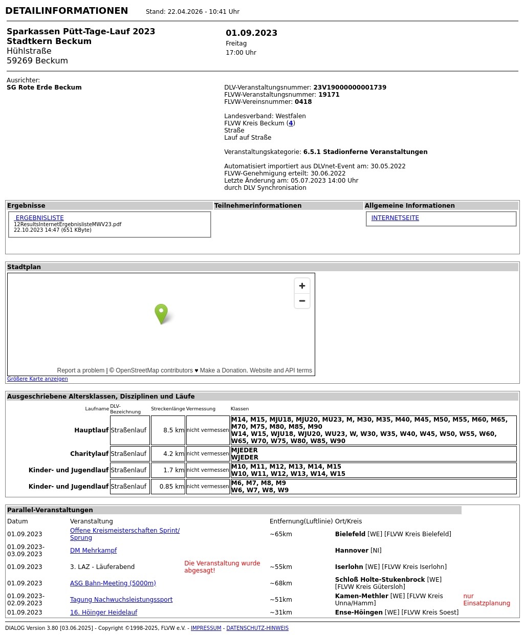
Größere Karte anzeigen (37, 379)
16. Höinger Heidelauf (103, 612)
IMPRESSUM (206, 628)
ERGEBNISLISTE (39, 218)
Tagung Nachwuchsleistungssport (121, 599)
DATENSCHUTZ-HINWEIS (258, 628)
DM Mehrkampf (93, 550)
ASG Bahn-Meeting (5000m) (113, 583)
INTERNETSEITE (395, 218)
